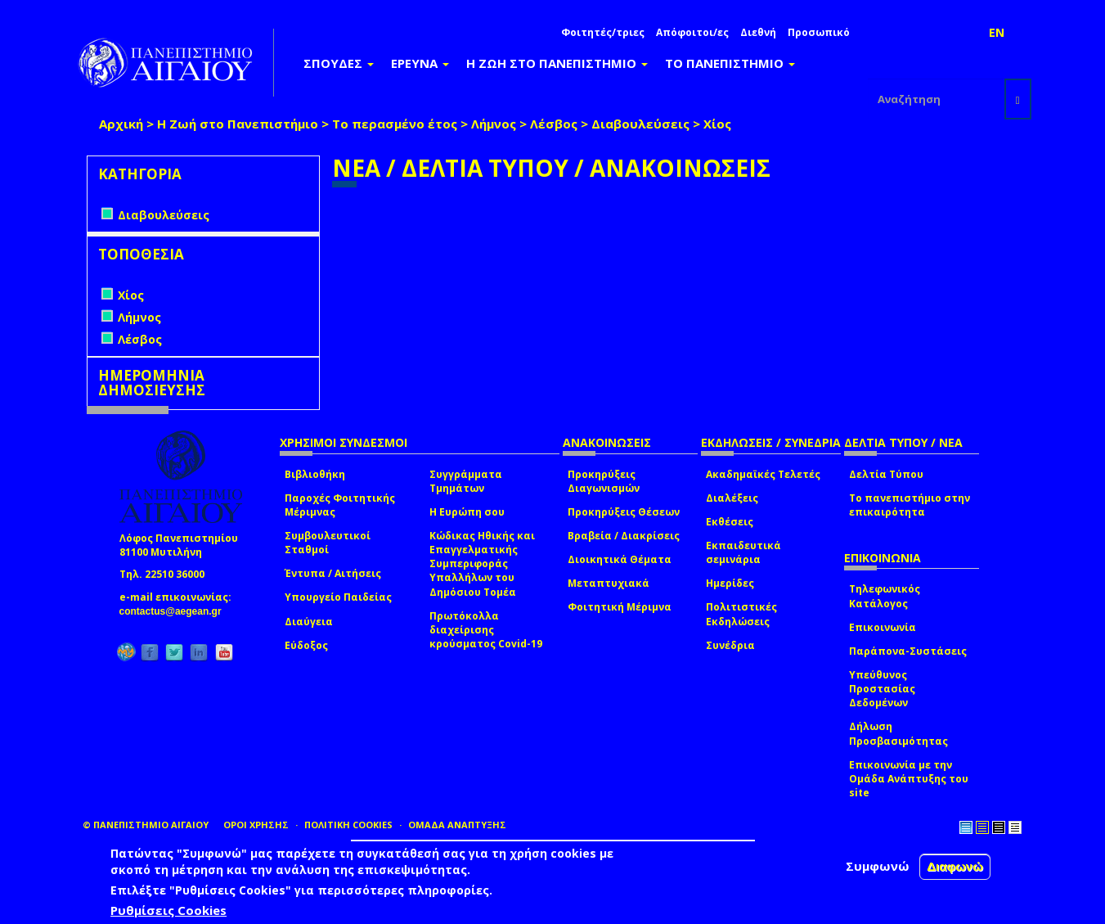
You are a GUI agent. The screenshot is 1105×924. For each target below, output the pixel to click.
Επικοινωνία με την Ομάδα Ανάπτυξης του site (908, 779)
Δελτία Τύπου (886, 474)
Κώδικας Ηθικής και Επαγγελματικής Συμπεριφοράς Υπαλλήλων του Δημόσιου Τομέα (482, 564)
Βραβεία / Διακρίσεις (624, 536)
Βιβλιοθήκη (315, 474)
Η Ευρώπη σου (467, 512)
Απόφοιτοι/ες (692, 32)
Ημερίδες (730, 583)
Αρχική (121, 123)
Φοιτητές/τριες (603, 32)
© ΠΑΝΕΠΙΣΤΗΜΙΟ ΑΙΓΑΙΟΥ (146, 824)
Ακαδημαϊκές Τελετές (763, 474)
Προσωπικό (819, 32)
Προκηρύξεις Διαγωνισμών (604, 481)
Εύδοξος (306, 645)
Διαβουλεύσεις (640, 123)
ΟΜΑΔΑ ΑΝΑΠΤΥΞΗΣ (457, 824)
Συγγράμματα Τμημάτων (465, 481)
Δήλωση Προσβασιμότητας (898, 733)
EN (996, 32)
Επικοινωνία (882, 627)
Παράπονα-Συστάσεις (908, 651)
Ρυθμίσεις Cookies (168, 910)
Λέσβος (553, 123)
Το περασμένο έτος (394, 123)
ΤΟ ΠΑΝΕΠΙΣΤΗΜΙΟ (730, 63)
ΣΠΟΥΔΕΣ (338, 63)
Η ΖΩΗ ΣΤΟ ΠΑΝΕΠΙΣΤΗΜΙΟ (557, 63)
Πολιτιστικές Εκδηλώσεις (741, 614)
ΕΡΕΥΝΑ (420, 63)
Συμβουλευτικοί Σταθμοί (328, 543)
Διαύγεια (309, 622)
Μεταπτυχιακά (608, 583)
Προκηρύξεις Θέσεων (624, 512)
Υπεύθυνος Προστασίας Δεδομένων (882, 689)
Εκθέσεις (729, 522)
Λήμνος (493, 123)
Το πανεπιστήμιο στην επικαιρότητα (909, 505)
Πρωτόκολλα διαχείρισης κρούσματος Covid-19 (485, 630)
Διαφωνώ (955, 866)
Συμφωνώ (878, 866)
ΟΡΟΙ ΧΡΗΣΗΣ (256, 824)
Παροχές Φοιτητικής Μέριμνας (340, 505)
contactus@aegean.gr (175, 611)
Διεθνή (758, 32)
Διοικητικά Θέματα (620, 559)
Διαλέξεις (732, 498)
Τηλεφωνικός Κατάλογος (884, 596)
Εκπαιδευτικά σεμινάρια (743, 552)
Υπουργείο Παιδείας (338, 597)
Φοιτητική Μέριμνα (620, 607)
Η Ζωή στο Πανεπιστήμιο (237, 123)
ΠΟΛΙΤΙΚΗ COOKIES (348, 824)
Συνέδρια (730, 645)
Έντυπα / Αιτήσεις (333, 573)
